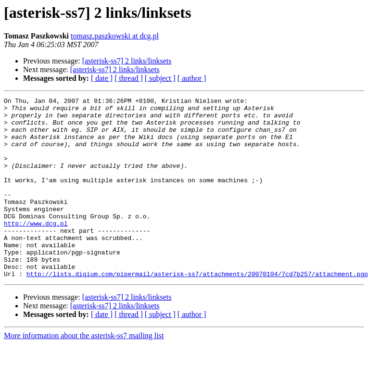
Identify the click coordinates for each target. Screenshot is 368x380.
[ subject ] (160, 78)
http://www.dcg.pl (36, 249)
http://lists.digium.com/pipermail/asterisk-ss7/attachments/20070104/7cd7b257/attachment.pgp (197, 309)
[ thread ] (128, 78)
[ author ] (192, 78)
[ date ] (102, 78)
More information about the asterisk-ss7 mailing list (84, 371)
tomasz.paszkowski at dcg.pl (115, 36)
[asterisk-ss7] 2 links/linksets (127, 61)
